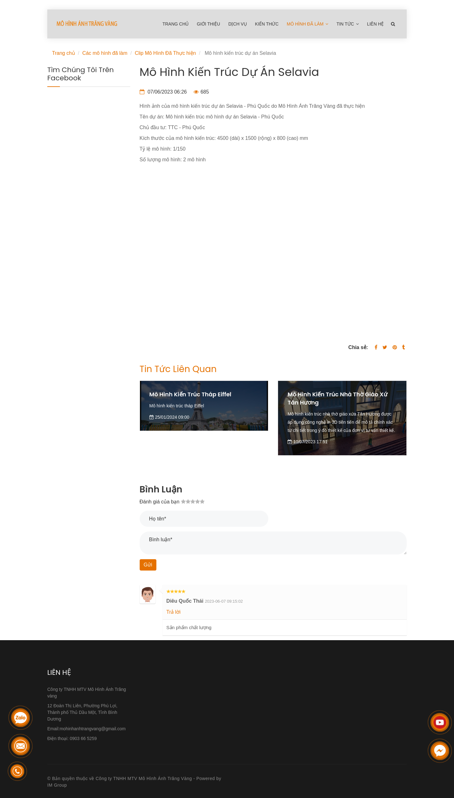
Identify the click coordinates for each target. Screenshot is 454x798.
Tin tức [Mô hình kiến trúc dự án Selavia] (347, 23)
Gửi (148, 564)
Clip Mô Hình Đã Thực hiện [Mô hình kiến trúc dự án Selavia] (165, 53)
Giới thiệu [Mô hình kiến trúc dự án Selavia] (208, 23)
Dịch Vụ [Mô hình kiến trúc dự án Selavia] (237, 23)
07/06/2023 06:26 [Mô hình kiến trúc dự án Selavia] (163, 92)
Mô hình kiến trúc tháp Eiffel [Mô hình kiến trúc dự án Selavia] (190, 394)
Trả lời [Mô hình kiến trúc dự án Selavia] (173, 612)
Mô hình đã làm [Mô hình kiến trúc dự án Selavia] (308, 23)
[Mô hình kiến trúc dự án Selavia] (273, 246)
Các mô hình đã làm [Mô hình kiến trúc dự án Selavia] (104, 53)
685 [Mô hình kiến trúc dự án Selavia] (201, 92)
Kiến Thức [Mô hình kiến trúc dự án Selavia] (267, 23)
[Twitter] (384, 347)
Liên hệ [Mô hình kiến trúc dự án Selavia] (375, 23)
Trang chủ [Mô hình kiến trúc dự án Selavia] (175, 23)
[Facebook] (376, 347)
